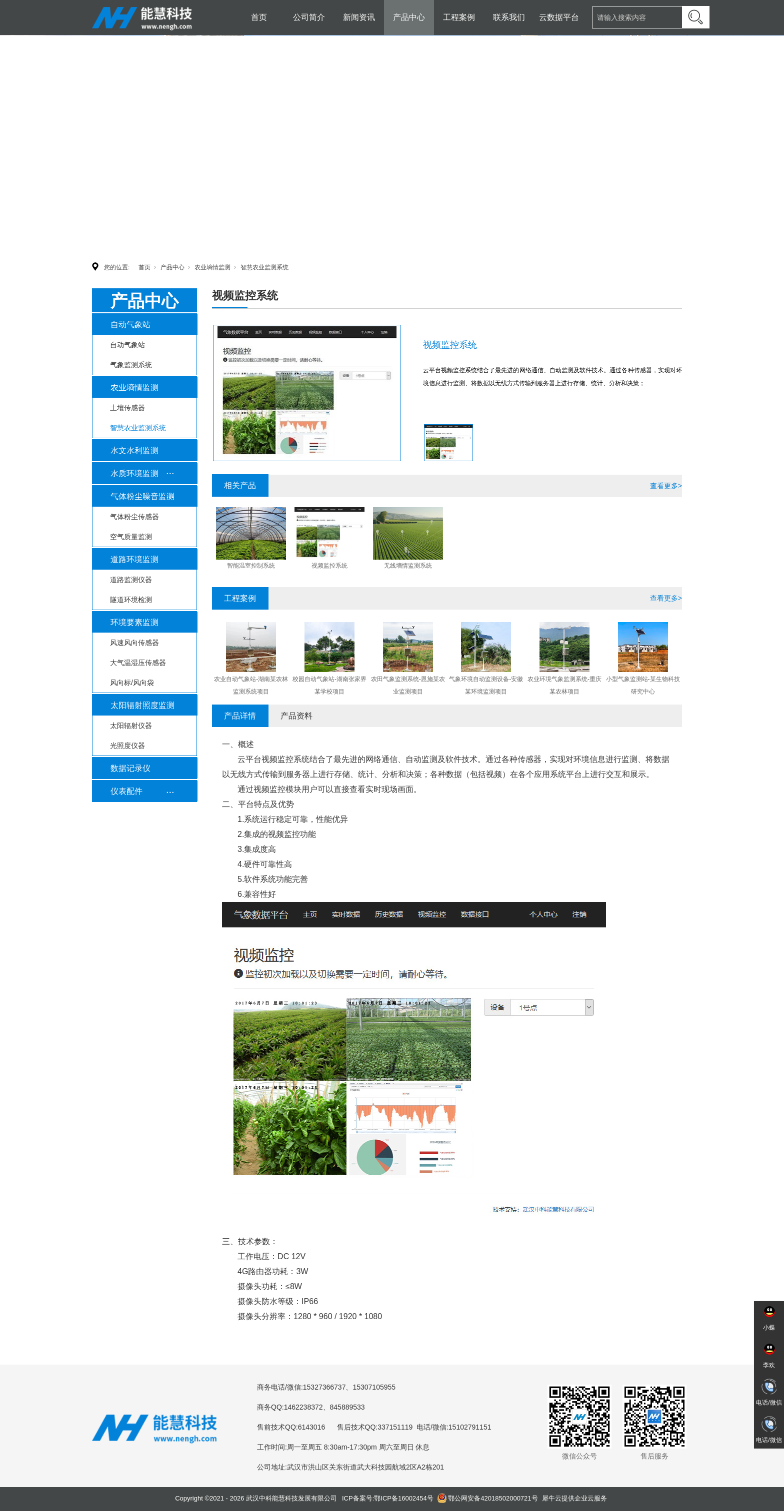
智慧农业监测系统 (264, 267)
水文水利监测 (134, 450)
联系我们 (509, 17)
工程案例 (459, 17)
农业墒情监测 (212, 267)
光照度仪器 (127, 746)
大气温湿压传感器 (138, 663)
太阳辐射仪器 (131, 726)
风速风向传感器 (134, 643)
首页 (259, 17)
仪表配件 (126, 791)
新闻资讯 (359, 17)
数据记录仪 (130, 768)
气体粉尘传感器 (134, 517)
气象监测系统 (131, 365)
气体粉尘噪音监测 (142, 496)
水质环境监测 (134, 473)
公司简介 (309, 17)
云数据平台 (559, 17)
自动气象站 (130, 324)
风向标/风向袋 (132, 683)
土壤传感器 (127, 408)
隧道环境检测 (131, 600)
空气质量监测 (131, 537)
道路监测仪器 (131, 580)
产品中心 (409, 17)
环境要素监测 (134, 622)
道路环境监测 (134, 559)
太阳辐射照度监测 (142, 705)
